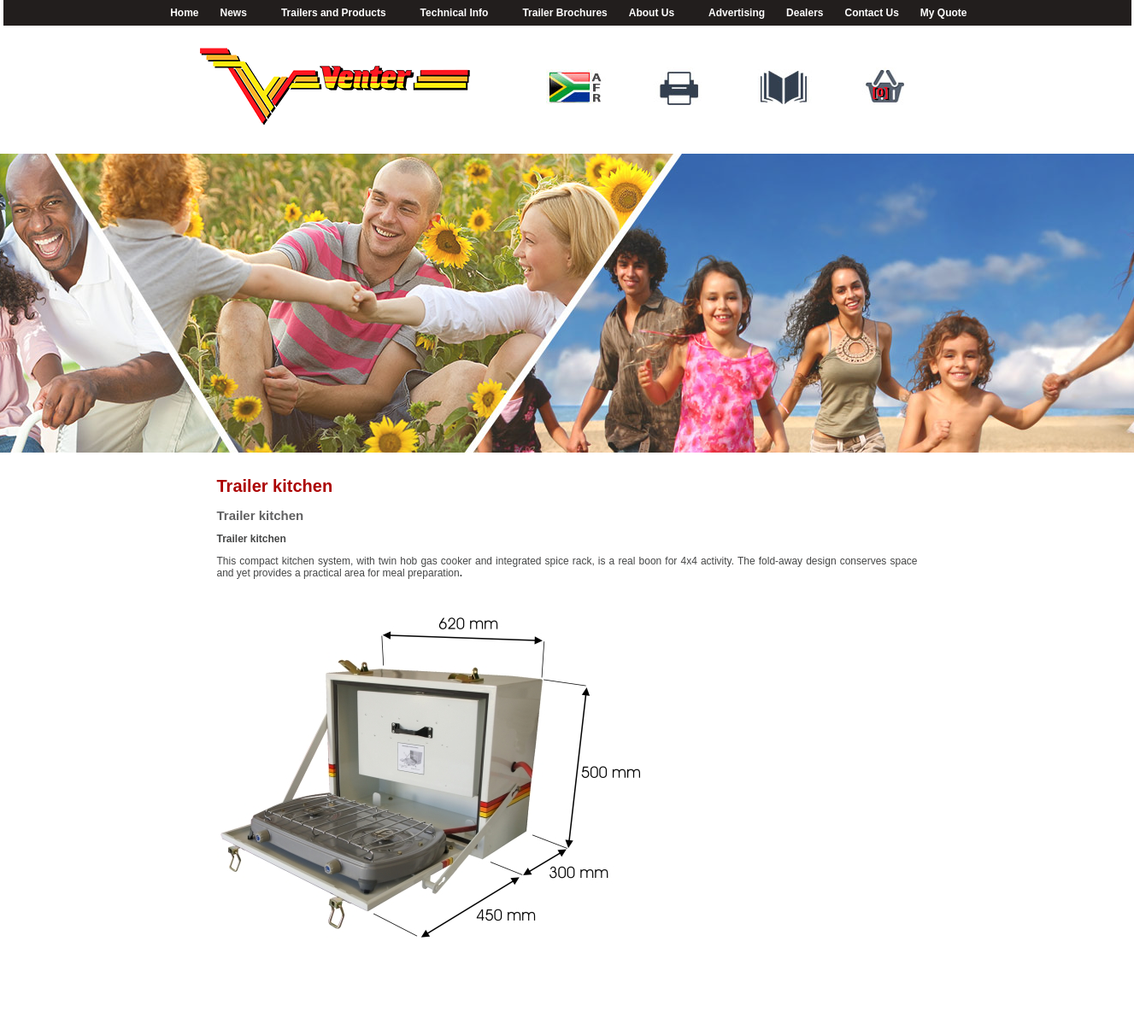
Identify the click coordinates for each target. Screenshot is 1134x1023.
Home (184, 13)
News (236, 13)
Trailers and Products (336, 13)
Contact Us (871, 13)
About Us (654, 13)
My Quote (943, 13)
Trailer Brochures (564, 13)
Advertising (736, 13)
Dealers (804, 13)
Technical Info (457, 13)
